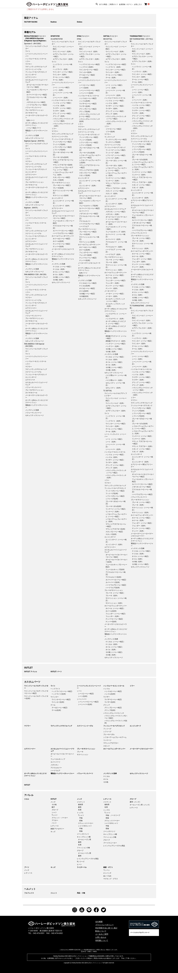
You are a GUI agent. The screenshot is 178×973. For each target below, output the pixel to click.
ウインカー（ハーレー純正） (63, 72)
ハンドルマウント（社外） (115, 319)
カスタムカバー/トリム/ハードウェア (62, 750)
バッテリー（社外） (113, 346)
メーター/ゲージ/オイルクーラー (141, 749)
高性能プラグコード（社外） (116, 341)
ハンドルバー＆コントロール (35, 59)
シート (79, 691)
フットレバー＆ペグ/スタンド (36, 72)
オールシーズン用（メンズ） (140, 805)
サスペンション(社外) (60, 195)
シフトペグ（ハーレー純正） (116, 155)
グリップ (106, 705)
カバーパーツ (84, 211)
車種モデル (30, 32)
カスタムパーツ (32, 681)
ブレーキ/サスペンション (34, 110)
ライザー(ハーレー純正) (87, 103)
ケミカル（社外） (59, 269)
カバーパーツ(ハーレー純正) (36, 95)
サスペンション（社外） (114, 270)
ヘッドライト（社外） (61, 69)
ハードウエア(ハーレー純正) (36, 105)
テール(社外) (83, 77)
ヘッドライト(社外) (59, 694)
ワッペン (106, 870)
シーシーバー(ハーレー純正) (89, 90)
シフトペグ (107, 731)
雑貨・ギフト (108, 867)
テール (53, 705)
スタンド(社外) (58, 180)
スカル (26, 799)
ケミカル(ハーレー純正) (87, 283)
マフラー (28, 64)
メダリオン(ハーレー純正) (35, 102)
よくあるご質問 (101, 934)
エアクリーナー (31, 77)
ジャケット (81, 802)
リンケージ (107, 740)
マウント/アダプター (110, 743)
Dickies (79, 22)
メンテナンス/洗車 (32, 135)
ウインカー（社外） (60, 74)
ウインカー (55, 697)
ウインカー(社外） (86, 72)
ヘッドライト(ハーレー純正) (89, 64)
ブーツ (26, 867)
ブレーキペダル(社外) (60, 157)
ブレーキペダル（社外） (114, 165)
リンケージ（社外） (113, 181)
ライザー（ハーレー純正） (62, 108)
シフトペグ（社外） (113, 158)
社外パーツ (30, 120)
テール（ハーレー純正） (62, 77)
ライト (27, 51)
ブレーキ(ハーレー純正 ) (61, 185)
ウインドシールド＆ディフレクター (36, 687)
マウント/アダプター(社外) (62, 165)
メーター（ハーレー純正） (115, 294)
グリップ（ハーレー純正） (62, 113)
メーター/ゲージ (110, 291)
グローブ (55, 810)
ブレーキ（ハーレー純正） (115, 260)
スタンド (106, 746)
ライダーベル (82, 867)
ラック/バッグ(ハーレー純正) (116, 139)
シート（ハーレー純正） (62, 87)
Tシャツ (54, 815)
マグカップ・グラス (110, 879)
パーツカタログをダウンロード (139, 932)
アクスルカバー (84, 221)
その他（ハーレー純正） (62, 277)
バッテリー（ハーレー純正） (116, 344)
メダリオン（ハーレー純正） (116, 212)
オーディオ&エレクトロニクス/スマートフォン (35, 775)
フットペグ (107, 729)
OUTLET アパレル (30, 671)
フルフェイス (29, 893)
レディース (55, 826)
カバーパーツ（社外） (114, 239)
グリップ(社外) (84, 111)
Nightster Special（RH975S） (34, 141)
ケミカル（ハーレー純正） (62, 266)
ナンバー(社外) (58, 246)
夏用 (79, 807)
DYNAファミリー (83, 36)
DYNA (79, 39)
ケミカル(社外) (84, 286)
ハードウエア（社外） (114, 254)
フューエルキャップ (58, 759)
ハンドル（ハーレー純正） (62, 103)
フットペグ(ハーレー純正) (62, 142)
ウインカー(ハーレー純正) (88, 70)
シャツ (54, 812)
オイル (105, 779)
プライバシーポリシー (104, 925)
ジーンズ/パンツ (83, 834)
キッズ (53, 831)
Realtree (54, 22)
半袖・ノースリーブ (113, 815)
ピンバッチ (107, 873)
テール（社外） (58, 80)
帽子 (53, 807)
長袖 (80, 820)
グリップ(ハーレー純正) (87, 109)
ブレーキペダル (109, 734)
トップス (80, 813)
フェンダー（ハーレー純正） (116, 280)
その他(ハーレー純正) (87, 294)
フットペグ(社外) (59, 144)
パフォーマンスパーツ (33, 107)
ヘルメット (30, 889)
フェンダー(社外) (85, 255)
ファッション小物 (83, 848)
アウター (55, 820)
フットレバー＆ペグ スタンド (115, 147)
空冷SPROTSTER (57, 39)
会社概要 (99, 922)
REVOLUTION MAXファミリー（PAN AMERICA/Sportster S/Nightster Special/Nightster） (35, 38)
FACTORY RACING (30, 22)
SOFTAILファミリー (110, 36)
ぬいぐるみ (107, 876)
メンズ (53, 802)
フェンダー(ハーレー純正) (88, 252)
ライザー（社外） (59, 111)
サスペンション (82, 754)
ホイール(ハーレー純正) (61, 238)
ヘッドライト (55, 689)
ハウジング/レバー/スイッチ (113, 713)
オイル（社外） (58, 274)
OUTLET (28, 667)
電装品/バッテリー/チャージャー (62, 773)
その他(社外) (83, 296)
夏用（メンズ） (135, 802)
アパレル (28, 795)
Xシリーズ (80, 861)
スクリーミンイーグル (33, 69)
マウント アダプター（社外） (116, 188)
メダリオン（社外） (113, 214)
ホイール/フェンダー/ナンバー (63, 236)
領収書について (101, 940)
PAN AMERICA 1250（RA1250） (35, 274)
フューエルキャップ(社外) (88, 206)
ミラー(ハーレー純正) (113, 129)
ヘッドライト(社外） (86, 67)
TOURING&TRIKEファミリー (140, 36)
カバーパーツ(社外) (113, 582)
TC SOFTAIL (107, 391)
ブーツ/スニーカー (110, 843)
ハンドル (106, 689)
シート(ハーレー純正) (87, 85)
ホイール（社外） (112, 278)
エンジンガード (31, 74)
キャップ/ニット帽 (83, 837)
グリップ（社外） (59, 116)
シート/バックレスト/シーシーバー (89, 687)
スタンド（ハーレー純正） (115, 191)
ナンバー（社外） (112, 288)
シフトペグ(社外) (59, 150)
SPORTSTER (55, 36)
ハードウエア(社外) (113, 588)
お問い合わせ (100, 937)
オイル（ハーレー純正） (62, 272)
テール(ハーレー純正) (87, 75)
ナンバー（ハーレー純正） (115, 286)
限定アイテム (31, 18)
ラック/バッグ (109, 137)
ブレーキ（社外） (112, 262)
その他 (105, 782)
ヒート (79, 864)
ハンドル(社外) (84, 101)
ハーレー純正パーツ (33, 128)
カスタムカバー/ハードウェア (115, 209)
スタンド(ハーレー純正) (61, 177)
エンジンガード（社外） (62, 206)
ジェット (54, 893)
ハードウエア (84, 226)
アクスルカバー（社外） (114, 247)
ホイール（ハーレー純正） (115, 275)
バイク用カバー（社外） (114, 380)
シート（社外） (58, 90)
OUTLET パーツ (56, 671)
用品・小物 (81, 893)
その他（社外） (58, 280)
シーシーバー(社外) (86, 93)
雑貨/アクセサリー (57, 829)
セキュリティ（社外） (114, 388)
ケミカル (106, 776)
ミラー (27, 61)
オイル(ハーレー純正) (87, 288)
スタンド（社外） (112, 193)
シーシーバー (82, 699)
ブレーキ (80, 752)
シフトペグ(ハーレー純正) (62, 147)
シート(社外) (83, 88)
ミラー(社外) (110, 131)
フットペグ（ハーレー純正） (116, 150)
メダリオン (55, 765)
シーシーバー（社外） (61, 98)
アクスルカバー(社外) (113, 577)
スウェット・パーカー (60, 818)
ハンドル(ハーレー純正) (87, 98)
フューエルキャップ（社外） (116, 232)
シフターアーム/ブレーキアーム (115, 737)
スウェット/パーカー (85, 823)
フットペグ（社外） (113, 153)
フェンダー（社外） (113, 283)
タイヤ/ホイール (31, 113)
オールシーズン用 (84, 839)
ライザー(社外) (84, 106)
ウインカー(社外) (58, 702)
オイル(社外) (83, 291)
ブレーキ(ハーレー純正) (87, 232)
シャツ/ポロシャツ (85, 826)
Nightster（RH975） (31, 208)
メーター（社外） (112, 296)
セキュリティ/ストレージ (34, 138)
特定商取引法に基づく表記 (106, 928)
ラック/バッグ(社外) (113, 142)
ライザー (106, 697)
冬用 (79, 810)
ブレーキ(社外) (58, 188)
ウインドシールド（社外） (62, 51)
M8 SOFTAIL (107, 39)
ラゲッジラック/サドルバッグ (36, 67)
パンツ (54, 823)
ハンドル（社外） (59, 105)
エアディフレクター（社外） (63, 59)
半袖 (80, 818)
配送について (100, 931)
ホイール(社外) (58, 241)
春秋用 (80, 804)
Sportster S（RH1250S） (33, 44)
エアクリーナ (30, 380)
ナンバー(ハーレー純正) (61, 244)
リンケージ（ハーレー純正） (116, 178)
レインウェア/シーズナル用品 (88, 859)
